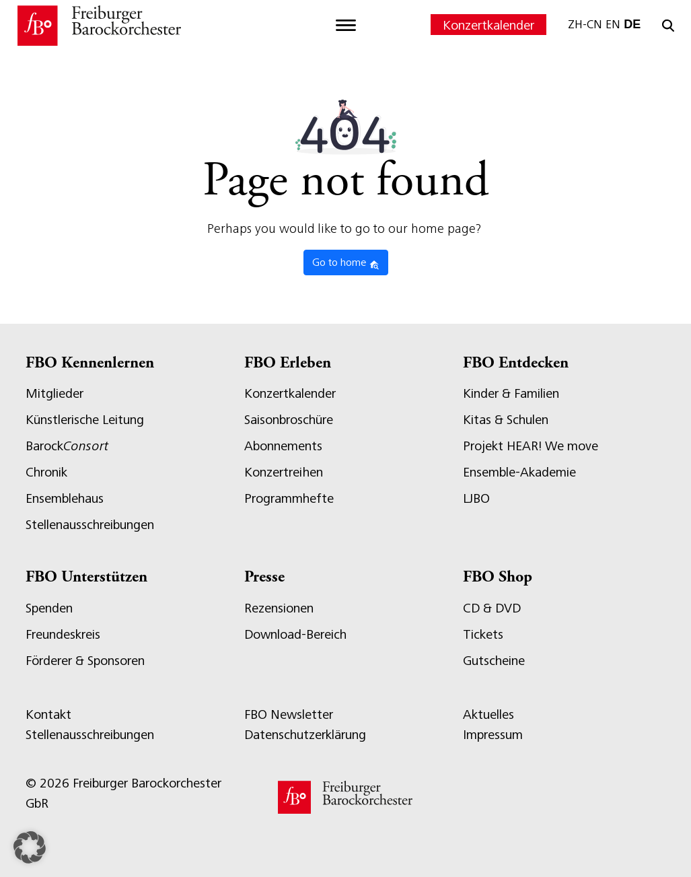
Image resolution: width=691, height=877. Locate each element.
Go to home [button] (345, 263)
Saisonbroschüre (288, 419)
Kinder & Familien (511, 393)
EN (613, 24)
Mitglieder (54, 393)
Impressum (493, 734)
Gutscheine (494, 660)
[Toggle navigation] (346, 25)
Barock (67, 446)
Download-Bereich (295, 634)
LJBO (476, 498)
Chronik (46, 472)
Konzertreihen (283, 472)
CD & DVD (492, 608)
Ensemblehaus (65, 498)
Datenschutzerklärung (305, 734)
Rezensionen (279, 608)
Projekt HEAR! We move (530, 446)
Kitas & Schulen (505, 419)
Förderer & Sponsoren (85, 660)
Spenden (49, 608)
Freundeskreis (63, 634)
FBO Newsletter (288, 714)
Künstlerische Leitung (85, 419)
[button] (29, 847)
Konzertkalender (488, 25)
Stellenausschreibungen (90, 524)
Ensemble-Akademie (519, 472)
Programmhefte (289, 498)
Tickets (483, 634)
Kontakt (48, 714)
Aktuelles (488, 714)
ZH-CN (585, 24)
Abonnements (283, 446)
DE (632, 24)
